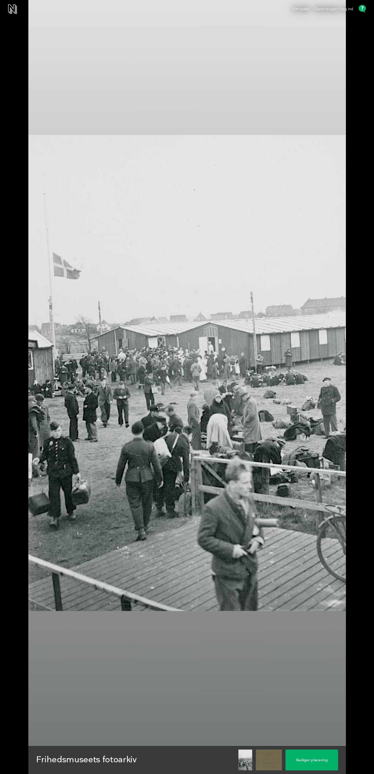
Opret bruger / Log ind (333, 9)
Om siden (301, 9)
